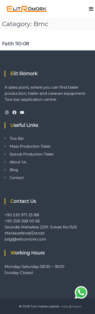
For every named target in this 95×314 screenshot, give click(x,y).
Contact (17, 177)
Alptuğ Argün (71, 306)
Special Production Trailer (32, 154)
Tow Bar (17, 138)
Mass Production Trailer (30, 146)
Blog (14, 170)
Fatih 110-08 (15, 44)
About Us (18, 162)
